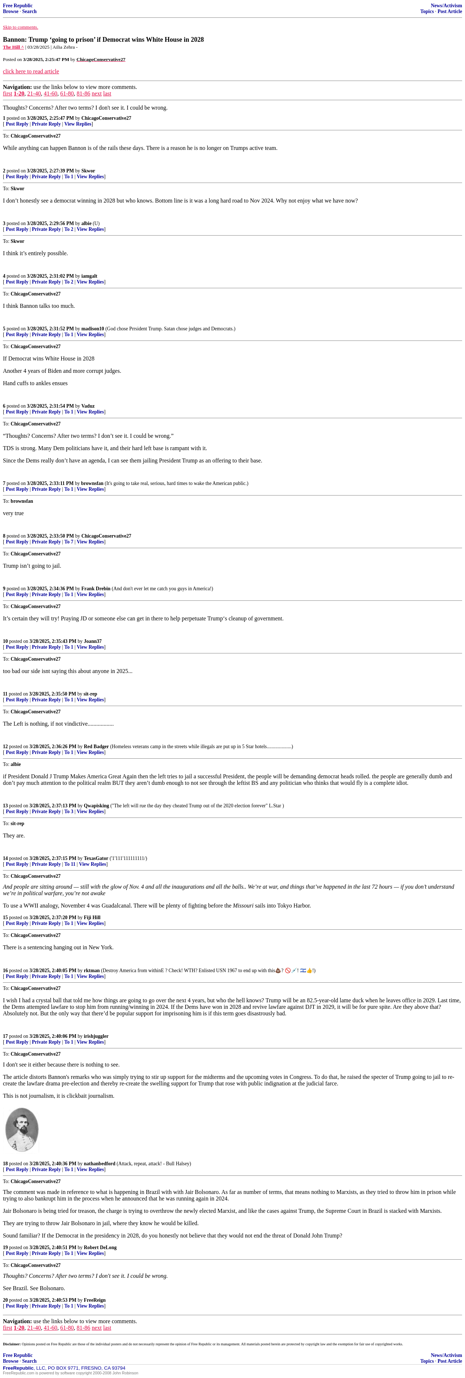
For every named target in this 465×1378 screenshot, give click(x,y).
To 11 (70, 864)
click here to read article (31, 71)
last (107, 93)
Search (29, 11)
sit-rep (90, 694)
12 (5, 746)
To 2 (68, 229)
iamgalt (89, 276)
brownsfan (92, 483)
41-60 (50, 93)
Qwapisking (96, 805)
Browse (11, 11)
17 (5, 1036)
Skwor (88, 171)
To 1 (68, 176)
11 (5, 694)
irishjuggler (96, 1036)
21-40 (34, 93)
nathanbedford (100, 1163)
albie (86, 223)
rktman (92, 970)
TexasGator (96, 858)
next (97, 93)
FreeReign (95, 1300)
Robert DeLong (100, 1247)
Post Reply (17, 124)
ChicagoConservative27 (106, 118)
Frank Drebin (95, 588)
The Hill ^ (13, 47)
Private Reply (46, 124)
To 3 (68, 811)
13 (5, 805)
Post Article (449, 11)
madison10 (92, 328)
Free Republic (18, 5)
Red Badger (96, 746)
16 (5, 970)
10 (5, 641)
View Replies (78, 124)
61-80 (67, 93)
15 (5, 917)
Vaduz (88, 406)
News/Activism (446, 5)
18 (5, 1163)
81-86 (83, 93)
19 (5, 1247)
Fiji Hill (92, 917)
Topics (427, 11)
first (7, 93)
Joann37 (93, 641)
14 (5, 858)
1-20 (19, 93)
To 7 (68, 542)
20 (5, 1300)
